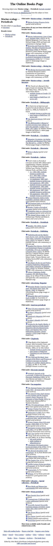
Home (5, 535)
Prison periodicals (37, 492)
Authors (28, 535)
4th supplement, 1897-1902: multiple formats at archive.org (40, 191)
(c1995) (34, 413)
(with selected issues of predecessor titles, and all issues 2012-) (39, 417)
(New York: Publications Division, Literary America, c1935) (38, 328)
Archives (30, 538)
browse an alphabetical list (22, 13)
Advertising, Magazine (39, 283)
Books (9, 538)
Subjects (41, 535)
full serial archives (36, 439)
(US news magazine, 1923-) (39, 309)
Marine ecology (10, 34)
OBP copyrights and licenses (26, 543)
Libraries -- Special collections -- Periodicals (33, 482)
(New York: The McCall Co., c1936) (38, 141)
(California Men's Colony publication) (38, 500)
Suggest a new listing (42, 531)
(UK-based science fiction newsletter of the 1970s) (37, 446)
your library (17, 26)
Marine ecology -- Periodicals (41, 18)
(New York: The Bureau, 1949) (39, 288)
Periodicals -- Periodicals (39, 222)
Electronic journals (37, 370)
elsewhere (6, 27)
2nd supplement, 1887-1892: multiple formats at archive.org (40, 184)
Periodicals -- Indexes (38, 157)
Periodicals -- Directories (39, 148)
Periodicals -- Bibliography (40, 102)
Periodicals (9, 36)
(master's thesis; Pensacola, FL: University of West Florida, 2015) (38, 396)
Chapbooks (35, 339)
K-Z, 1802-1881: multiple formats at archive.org (38, 176)
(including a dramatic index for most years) (38, 199)
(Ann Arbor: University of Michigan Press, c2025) (38, 237)
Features (22, 538)
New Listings (19, 535)
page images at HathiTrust (38, 351)
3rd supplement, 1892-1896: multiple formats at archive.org (40, 187)
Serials (48, 535)
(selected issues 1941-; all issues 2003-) (39, 389)
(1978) (38, 57)
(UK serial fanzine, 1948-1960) (38, 423)
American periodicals (38, 305)
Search (11, 535)
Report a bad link (27, 531)
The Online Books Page (26, 4)
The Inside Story (40, 538)
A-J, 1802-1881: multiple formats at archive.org (38, 173)
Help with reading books (12, 531)
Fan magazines (36, 384)
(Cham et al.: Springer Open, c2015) (39, 37)
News (15, 538)
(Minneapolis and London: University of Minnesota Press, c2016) (38, 265)
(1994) (38, 47)
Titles (34, 535)
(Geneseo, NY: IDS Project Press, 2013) (37, 274)
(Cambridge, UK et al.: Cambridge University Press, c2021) (38, 248)
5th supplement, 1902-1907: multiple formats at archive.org (40, 195)
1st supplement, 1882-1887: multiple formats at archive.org (40, 180)
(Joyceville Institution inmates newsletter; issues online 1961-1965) (38, 507)
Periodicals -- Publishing (39, 231)
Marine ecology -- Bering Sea (41, 66)
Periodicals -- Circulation (39, 135)
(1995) (38, 375)
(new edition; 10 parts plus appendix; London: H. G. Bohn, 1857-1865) (37, 125)
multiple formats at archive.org (40, 113)
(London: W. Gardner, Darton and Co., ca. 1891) (38, 360)
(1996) (39, 70)
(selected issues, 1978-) (38, 405)
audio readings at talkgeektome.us (35, 442)
